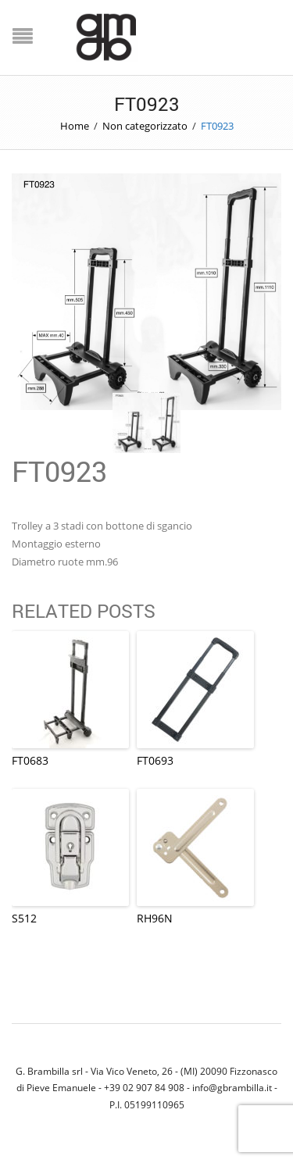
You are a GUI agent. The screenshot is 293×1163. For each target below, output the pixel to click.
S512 (24, 918)
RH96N (155, 918)
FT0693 (155, 760)
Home (74, 126)
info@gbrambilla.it (232, 1087)
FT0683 (30, 760)
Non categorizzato (145, 126)
